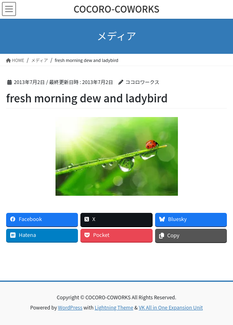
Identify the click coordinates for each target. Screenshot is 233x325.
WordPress (70, 307)
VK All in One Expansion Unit (171, 307)
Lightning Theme (114, 307)
